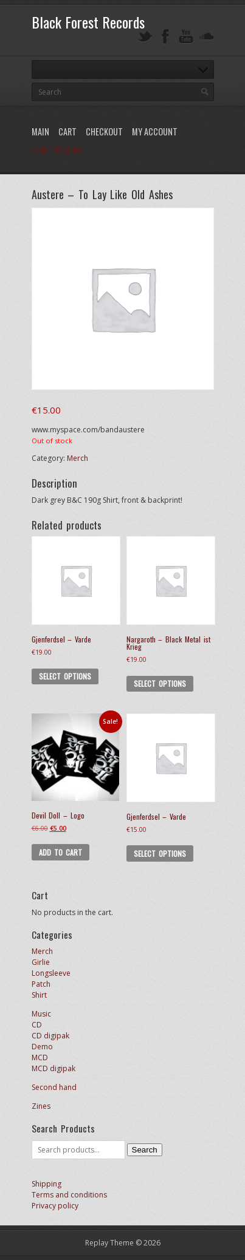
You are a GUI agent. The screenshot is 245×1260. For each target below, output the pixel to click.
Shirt (39, 995)
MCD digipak (53, 1068)
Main (40, 131)
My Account (155, 131)
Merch (77, 458)
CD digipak (50, 1035)
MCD (40, 1057)
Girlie (41, 962)
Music (41, 1014)
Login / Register (58, 150)
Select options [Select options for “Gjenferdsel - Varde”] (65, 676)
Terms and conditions (69, 1195)
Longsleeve (51, 973)
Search (144, 1149)
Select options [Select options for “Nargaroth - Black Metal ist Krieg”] (160, 683)
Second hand (54, 1087)
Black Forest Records (88, 22)
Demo (42, 1046)
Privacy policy (55, 1205)
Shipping (46, 1184)
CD (37, 1025)
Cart (67, 131)
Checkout (104, 131)
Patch (41, 984)
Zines (41, 1106)
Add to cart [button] (61, 852)
